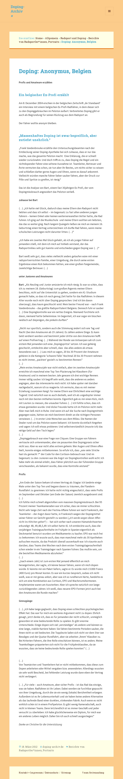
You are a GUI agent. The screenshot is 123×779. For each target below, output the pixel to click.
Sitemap (66, 772)
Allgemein (51, 38)
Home (39, 38)
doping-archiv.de (52, 746)
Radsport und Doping (73, 38)
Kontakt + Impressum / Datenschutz (38, 772)
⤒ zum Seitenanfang (93, 772)
